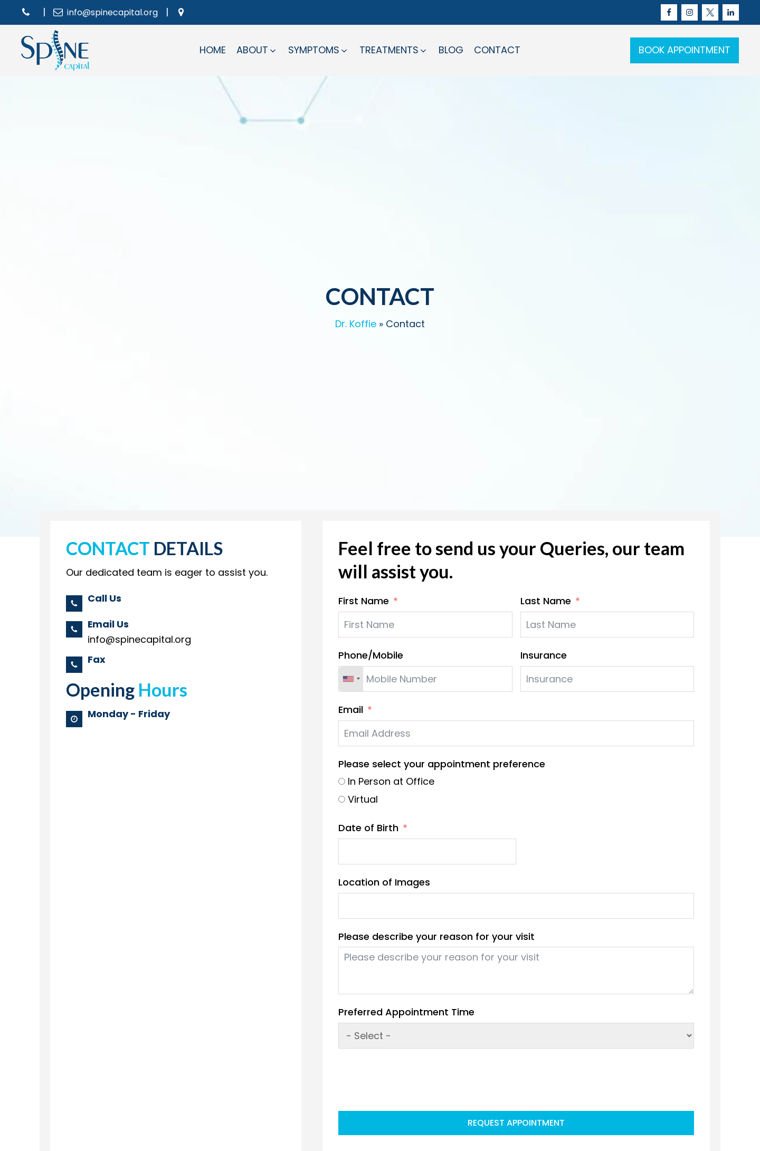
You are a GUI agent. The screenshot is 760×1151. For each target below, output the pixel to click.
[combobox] (351, 679)
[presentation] (418, 1079)
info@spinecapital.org (112, 12)
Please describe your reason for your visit (436, 936)
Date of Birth (368, 827)
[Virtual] (341, 799)
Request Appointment (516, 1123)
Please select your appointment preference (441, 763)
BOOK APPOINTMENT (684, 49)
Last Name (545, 600)
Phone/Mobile (370, 655)
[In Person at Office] (341, 781)
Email (350, 709)
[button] (257, 50)
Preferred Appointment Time (406, 1012)
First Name (363, 600)
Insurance (543, 655)
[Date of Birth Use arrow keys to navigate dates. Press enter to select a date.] (427, 851)
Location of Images (384, 882)
